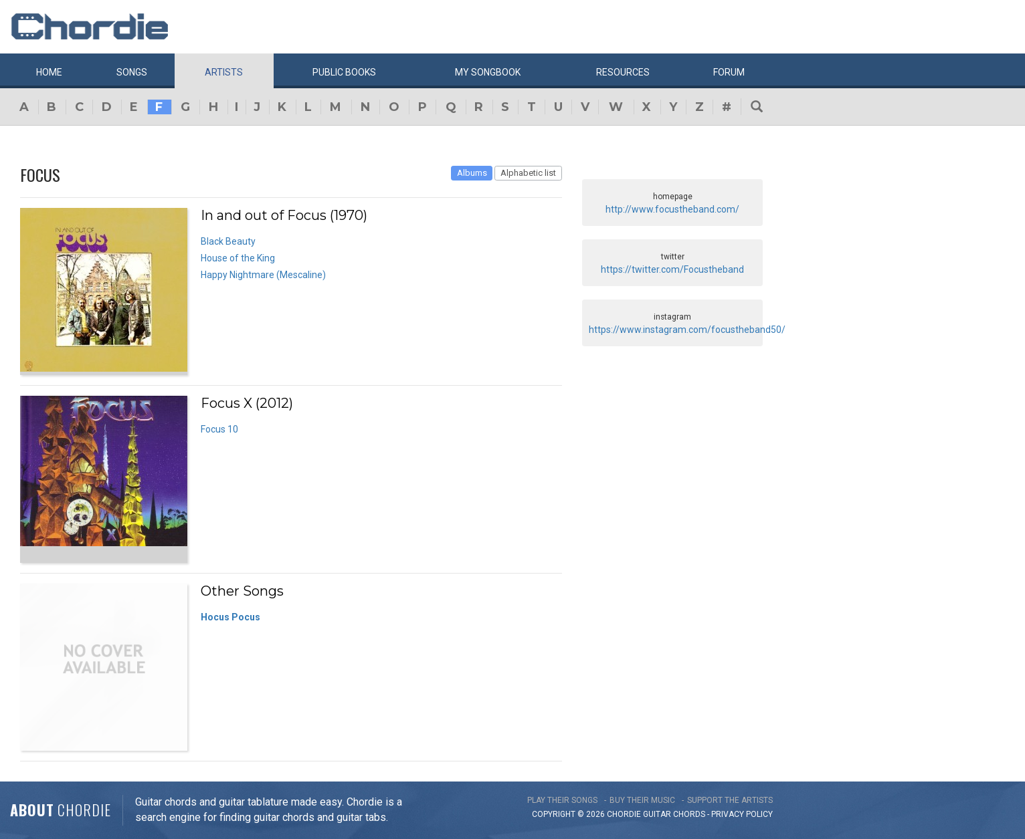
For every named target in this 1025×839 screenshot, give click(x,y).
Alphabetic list (528, 173)
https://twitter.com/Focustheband (672, 269)
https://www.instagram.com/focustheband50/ (687, 329)
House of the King (238, 258)
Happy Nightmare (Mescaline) (263, 274)
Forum (729, 72)
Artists (224, 72)
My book (488, 72)
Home (49, 72)
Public (344, 72)
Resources (623, 72)
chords (689, 814)
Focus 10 (219, 429)
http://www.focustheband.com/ (672, 209)
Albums (472, 173)
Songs (131, 72)
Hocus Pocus (230, 617)
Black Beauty (228, 241)
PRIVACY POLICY (742, 814)
